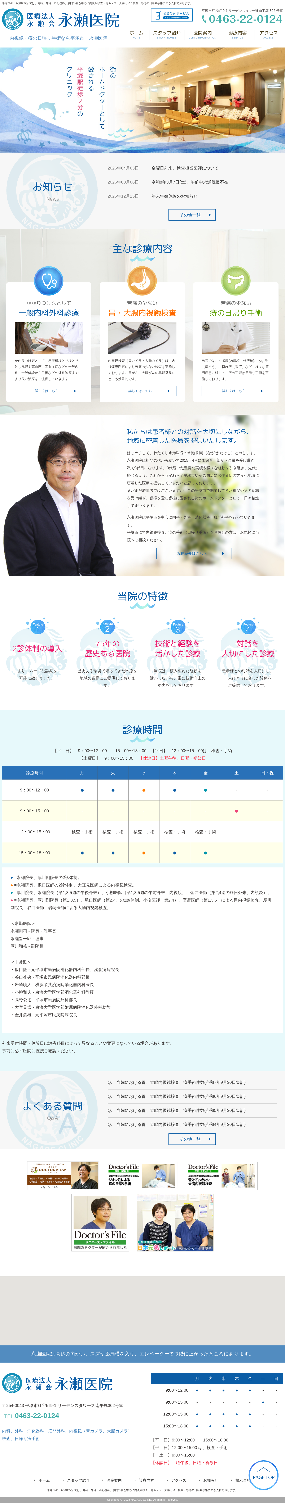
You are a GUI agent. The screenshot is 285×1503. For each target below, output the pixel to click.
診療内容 (238, 34)
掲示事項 (243, 1480)
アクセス (268, 34)
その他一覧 (190, 215)
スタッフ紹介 (166, 34)
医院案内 (202, 34)
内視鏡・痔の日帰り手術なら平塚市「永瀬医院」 (60, 24)
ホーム (136, 34)
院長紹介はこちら (192, 553)
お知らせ (210, 1480)
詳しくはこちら (46, 391)
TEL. (31, 1416)
